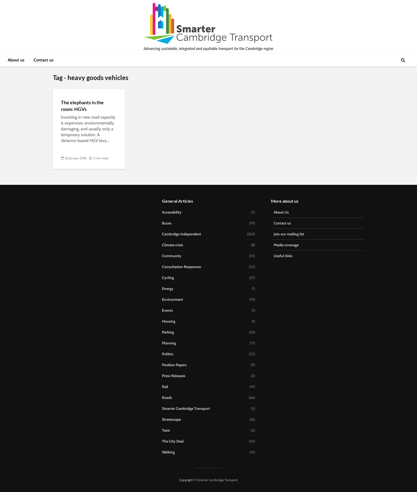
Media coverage (286, 245)
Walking (168, 452)
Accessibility (172, 212)
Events (167, 310)
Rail (165, 386)
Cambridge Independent (181, 234)
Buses (167, 223)
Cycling (168, 277)
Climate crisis (172, 245)
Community (171, 255)
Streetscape (171, 419)
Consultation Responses (181, 266)
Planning (169, 343)
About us (16, 59)
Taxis (166, 430)
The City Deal (173, 441)
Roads (167, 397)
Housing (168, 321)
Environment (172, 299)
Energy (167, 288)
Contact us (43, 59)
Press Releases (173, 375)
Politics (167, 354)
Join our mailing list (289, 234)
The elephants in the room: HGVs (82, 105)
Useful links (283, 255)
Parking (168, 332)
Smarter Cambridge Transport (186, 408)
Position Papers (174, 364)
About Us (281, 212)
